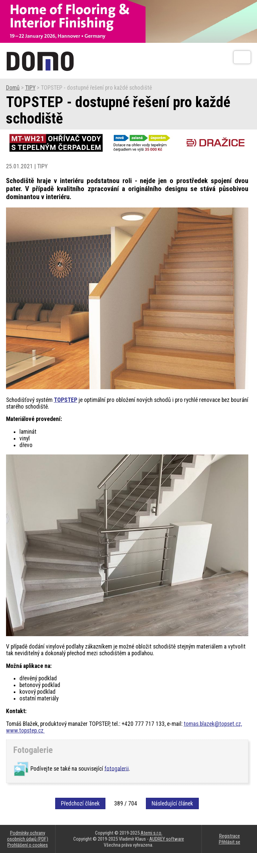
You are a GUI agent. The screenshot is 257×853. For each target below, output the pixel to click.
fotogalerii (116, 768)
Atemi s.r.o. (151, 833)
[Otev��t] (242, 57)
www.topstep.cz (25, 730)
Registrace (229, 836)
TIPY (30, 87)
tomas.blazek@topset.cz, (213, 723)
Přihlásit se (229, 842)
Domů (13, 87)
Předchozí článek (80, 803)
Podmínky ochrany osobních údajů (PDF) (27, 836)
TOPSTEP (65, 400)
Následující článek (172, 803)
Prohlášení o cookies (27, 845)
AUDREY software (166, 839)
